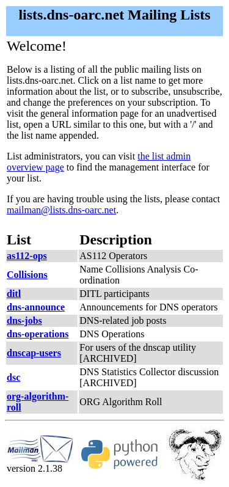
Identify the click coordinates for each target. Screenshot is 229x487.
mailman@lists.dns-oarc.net (61, 210)
